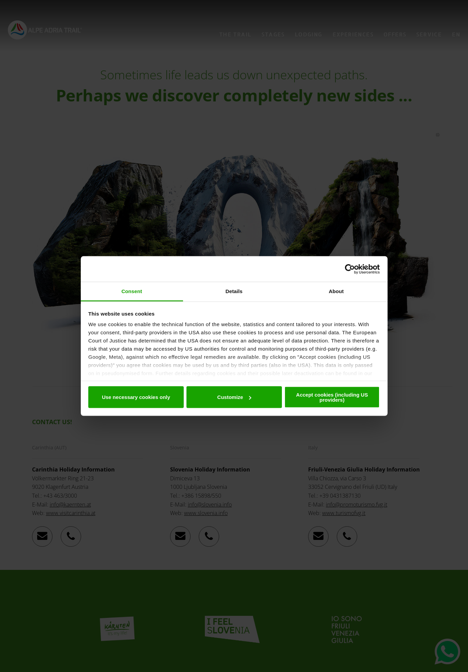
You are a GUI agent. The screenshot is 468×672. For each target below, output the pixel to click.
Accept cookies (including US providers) (332, 396)
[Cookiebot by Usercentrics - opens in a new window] (350, 269)
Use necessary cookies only (136, 397)
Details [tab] (234, 291)
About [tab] (336, 291)
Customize (234, 397)
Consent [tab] (131, 291)
